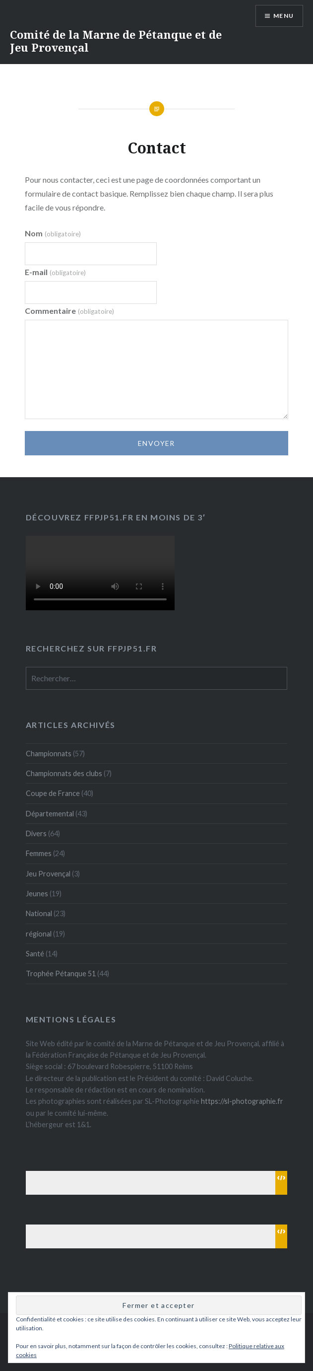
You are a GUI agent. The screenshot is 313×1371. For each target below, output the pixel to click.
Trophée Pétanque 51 (61, 973)
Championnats (48, 753)
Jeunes (37, 893)
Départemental (50, 813)
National (39, 913)
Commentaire (69, 310)
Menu (283, 15)
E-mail (55, 272)
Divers (36, 833)
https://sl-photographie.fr (242, 1101)
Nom (52, 233)
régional (39, 934)
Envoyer (156, 443)
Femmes (39, 853)
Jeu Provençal (48, 873)
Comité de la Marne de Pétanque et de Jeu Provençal (116, 41)
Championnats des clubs (64, 773)
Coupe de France (53, 793)
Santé (35, 953)
